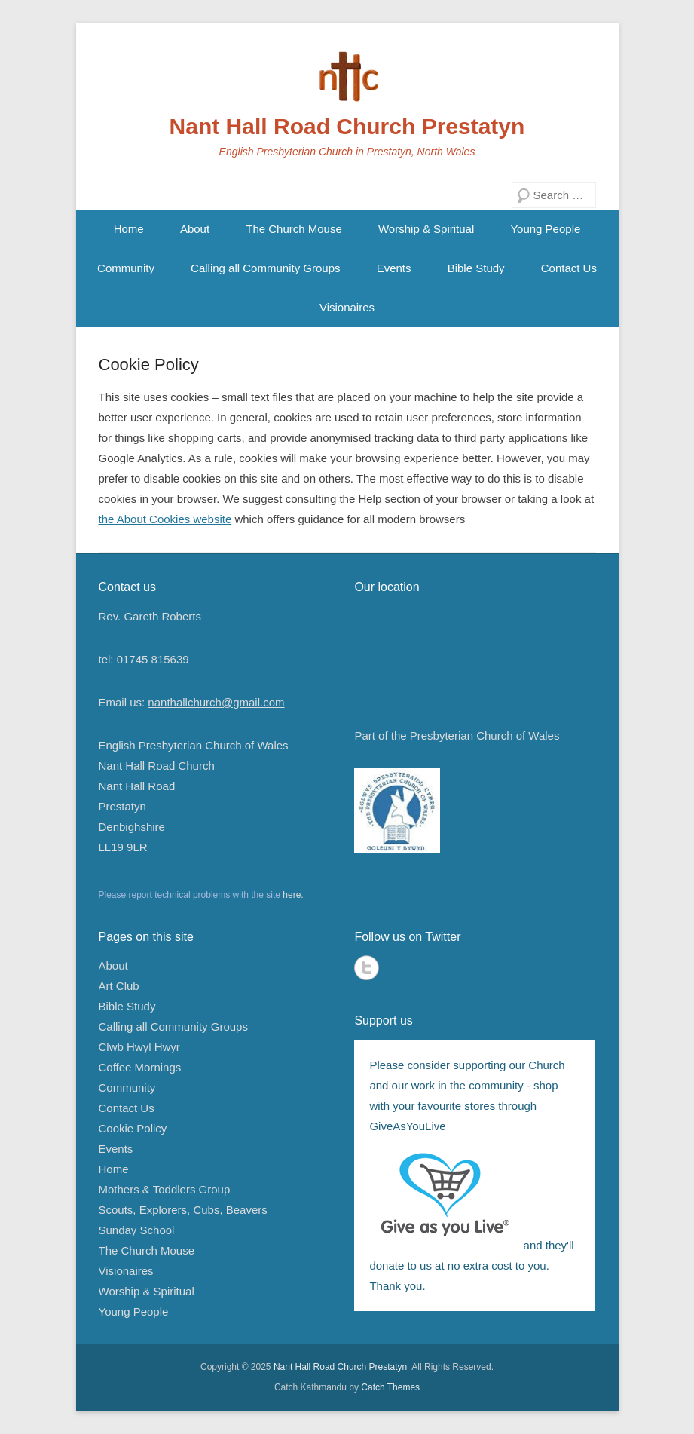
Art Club (119, 985)
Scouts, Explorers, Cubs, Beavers (183, 1209)
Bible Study (476, 268)
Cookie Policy (149, 364)
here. (293, 895)
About (194, 228)
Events (394, 268)
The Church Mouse (294, 228)
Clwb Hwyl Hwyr (139, 1046)
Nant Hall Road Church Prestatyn (347, 126)
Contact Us (569, 268)
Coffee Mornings (140, 1067)
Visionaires (347, 307)
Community (125, 268)
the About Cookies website (165, 519)
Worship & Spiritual (426, 228)
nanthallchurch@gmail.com (216, 702)
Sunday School (137, 1230)
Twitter (366, 967)
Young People (545, 228)
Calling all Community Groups (265, 268)
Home (129, 228)
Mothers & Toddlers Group (165, 1189)
